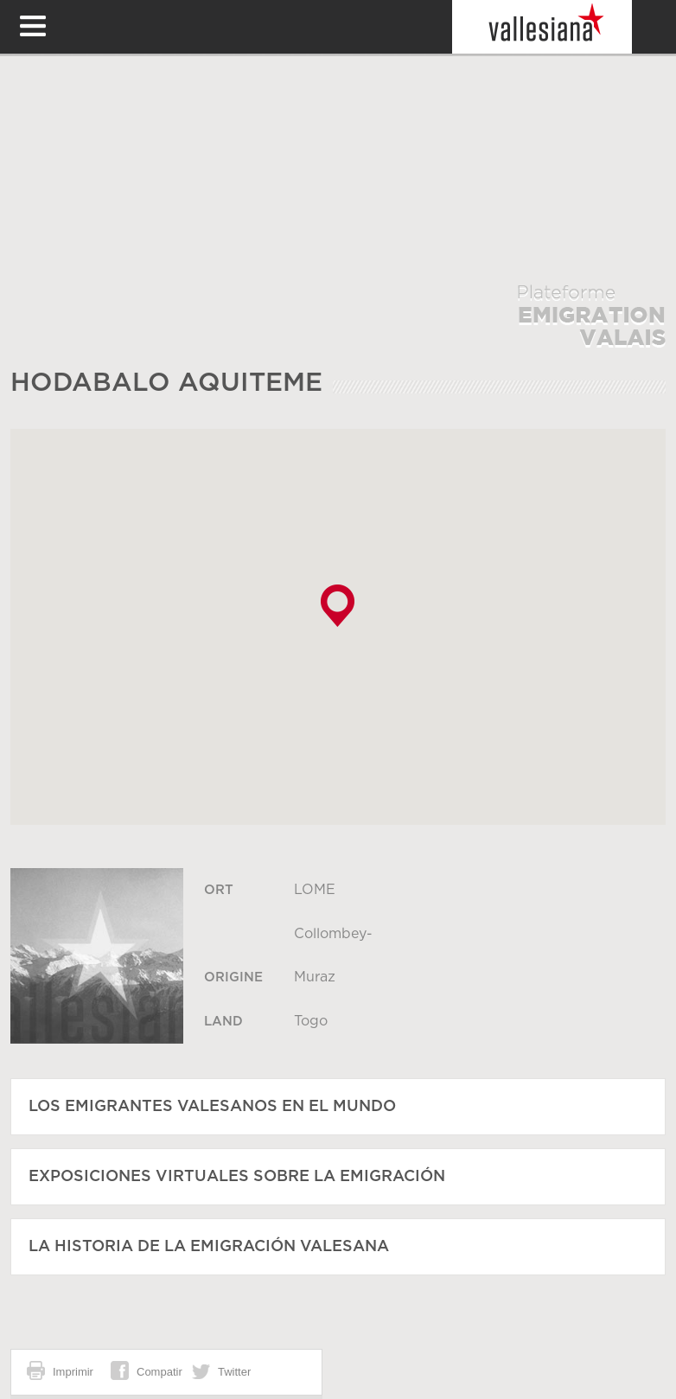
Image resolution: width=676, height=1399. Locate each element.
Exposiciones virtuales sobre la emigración (237, 1177)
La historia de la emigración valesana (209, 1247)
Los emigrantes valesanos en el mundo (212, 1107)
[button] (337, 606)
